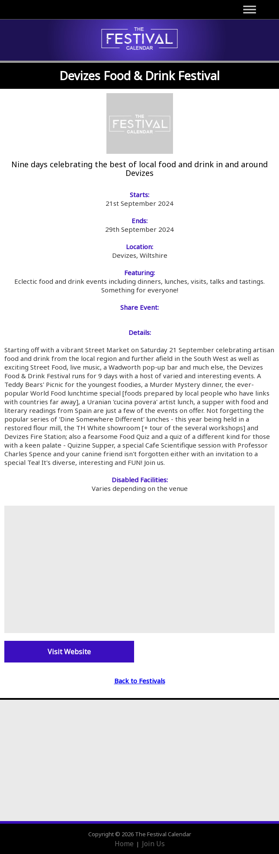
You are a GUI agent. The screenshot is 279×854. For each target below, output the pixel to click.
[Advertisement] (140, 568)
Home (124, 843)
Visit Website (69, 651)
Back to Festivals (139, 680)
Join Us (153, 843)
